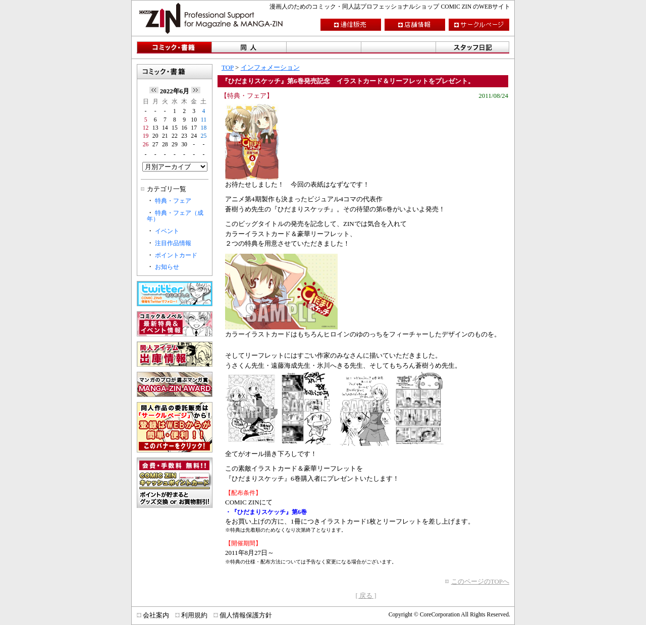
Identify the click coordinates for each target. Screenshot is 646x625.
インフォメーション (270, 67)
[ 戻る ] (365, 595)
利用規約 (194, 615)
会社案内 (156, 615)
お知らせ (167, 267)
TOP (228, 67)
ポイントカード (176, 255)
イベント (167, 231)
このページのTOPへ (480, 581)
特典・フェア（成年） (175, 216)
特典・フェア (173, 201)
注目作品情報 (173, 243)
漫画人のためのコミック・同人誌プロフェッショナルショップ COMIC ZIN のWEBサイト (390, 7)
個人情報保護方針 (246, 615)
